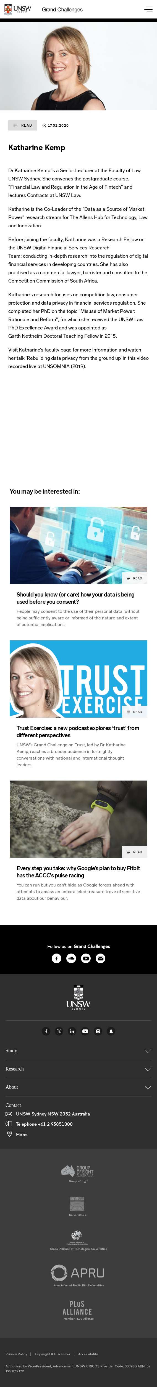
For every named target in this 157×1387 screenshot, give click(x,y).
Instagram (98, 1031)
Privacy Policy (16, 1354)
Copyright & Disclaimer (52, 1354)
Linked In (72, 1031)
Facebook (46, 1031)
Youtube (85, 1031)
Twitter (59, 1031)
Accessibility (88, 1354)
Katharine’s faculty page (45, 350)
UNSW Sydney (111, 1031)
